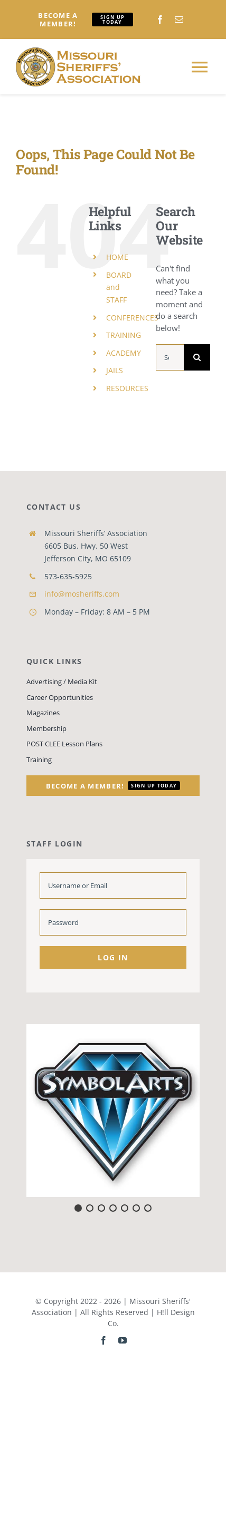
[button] (113, 1110)
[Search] (197, 357)
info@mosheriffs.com (81, 594)
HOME (117, 257)
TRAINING (123, 335)
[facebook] (160, 19)
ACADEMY (123, 353)
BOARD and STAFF (118, 287)
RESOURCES (127, 388)
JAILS (114, 370)
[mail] (179, 19)
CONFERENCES (132, 318)
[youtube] (122, 1340)
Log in (113, 957)
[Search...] (170, 357)
